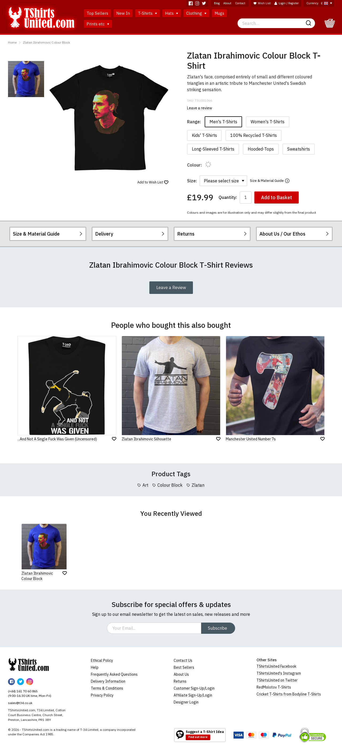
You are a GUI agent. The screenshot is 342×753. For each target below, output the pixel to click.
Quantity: (228, 197)
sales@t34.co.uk (20, 703)
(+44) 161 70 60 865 (23, 691)
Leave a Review (171, 287)
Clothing (196, 13)
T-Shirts (147, 13)
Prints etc (98, 23)
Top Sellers (97, 13)
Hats (171, 13)
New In (123, 13)
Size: (192, 180)
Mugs (219, 13)
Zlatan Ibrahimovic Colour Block (46, 42)
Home (12, 42)
